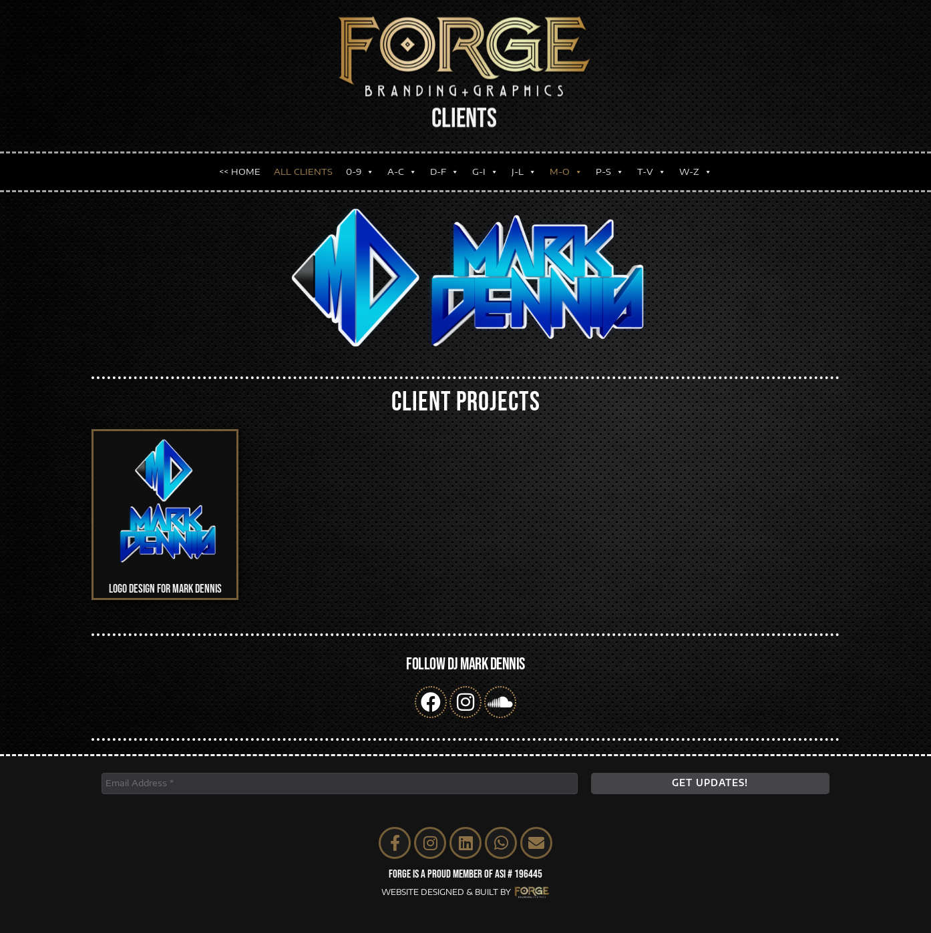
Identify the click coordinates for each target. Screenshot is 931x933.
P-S (610, 168)
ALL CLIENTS (303, 168)
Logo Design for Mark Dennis (165, 589)
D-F (444, 168)
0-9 (360, 168)
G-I (485, 168)
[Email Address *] (340, 783)
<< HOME (239, 168)
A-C (402, 168)
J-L (524, 168)
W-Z (695, 168)
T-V (651, 168)
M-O (566, 168)
